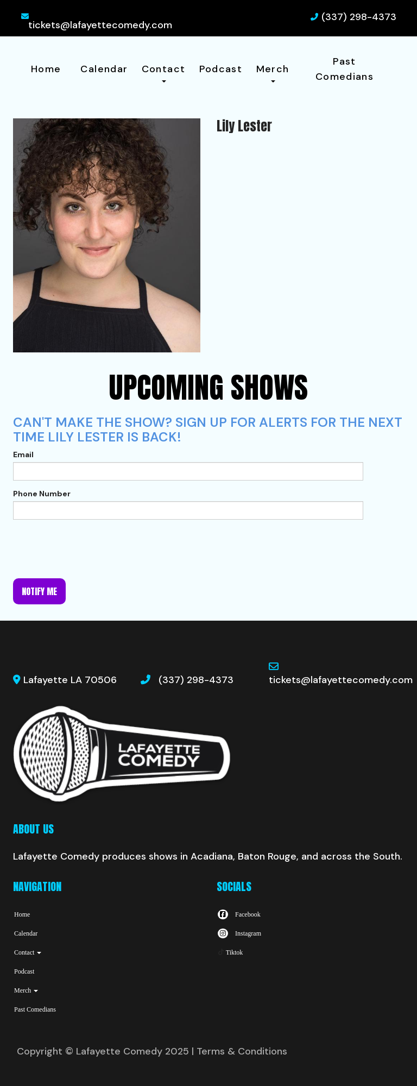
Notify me (39, 591)
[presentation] (95, 549)
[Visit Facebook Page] (239, 914)
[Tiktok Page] (230, 952)
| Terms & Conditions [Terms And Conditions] (239, 1051)
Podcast (221, 68)
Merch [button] (272, 72)
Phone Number (42, 493)
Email (23, 454)
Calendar (104, 68)
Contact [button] (164, 72)
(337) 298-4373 (358, 16)
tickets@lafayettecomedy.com (100, 24)
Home (46, 68)
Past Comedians (344, 69)
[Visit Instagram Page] (239, 933)
